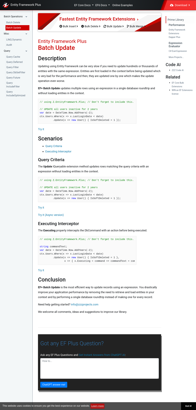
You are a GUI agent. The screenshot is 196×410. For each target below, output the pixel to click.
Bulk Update (114, 26)
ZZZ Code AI (178, 70)
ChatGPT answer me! (53, 384)
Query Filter (12, 67)
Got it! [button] (188, 406)
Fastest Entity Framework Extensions (98, 19)
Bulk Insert (68, 26)
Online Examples (122, 5)
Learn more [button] (97, 406)
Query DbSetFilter (15, 72)
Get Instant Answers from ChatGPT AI (102, 354)
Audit (9, 44)
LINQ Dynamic (14, 39)
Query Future (13, 77)
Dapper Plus (174, 37)
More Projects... (176, 57)
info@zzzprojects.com (84, 304)
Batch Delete (13, 22)
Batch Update (13, 27)
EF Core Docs (82, 5)
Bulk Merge (136, 26)
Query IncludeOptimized (15, 93)
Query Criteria (53, 146)
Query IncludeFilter (13, 84)
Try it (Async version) (51, 214)
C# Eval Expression (178, 51)
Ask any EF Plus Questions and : (83, 354)
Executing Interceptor (58, 151)
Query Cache (13, 56)
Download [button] (180, 5)
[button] (16, 16)
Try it (41, 129)
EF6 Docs (101, 5)
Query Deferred (14, 62)
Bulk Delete (90, 26)
